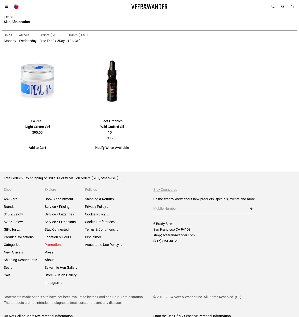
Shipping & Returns (99, 199)
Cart (7, 275)
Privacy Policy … (97, 207)
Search (9, 267)
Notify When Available (112, 148)
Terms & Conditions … (101, 229)
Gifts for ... (12, 229)
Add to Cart (37, 148)
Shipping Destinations (20, 260)
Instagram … (54, 283)
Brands (9, 207)
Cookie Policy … (97, 214)
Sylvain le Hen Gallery (61, 267)
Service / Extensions (60, 222)
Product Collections (19, 237)
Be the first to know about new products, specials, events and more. (204, 199)
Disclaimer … (94, 237)
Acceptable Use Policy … (103, 245)
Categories (12, 245)
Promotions (54, 245)
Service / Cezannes (59, 214)
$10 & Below (13, 214)
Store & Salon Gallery (61, 275)
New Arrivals (13, 252)
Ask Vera (10, 199)
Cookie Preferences (100, 222)
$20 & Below (13, 222)
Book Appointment (59, 199)
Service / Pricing (57, 207)
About (49, 260)
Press (49, 252)
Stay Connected (57, 229)
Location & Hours (58, 237)
